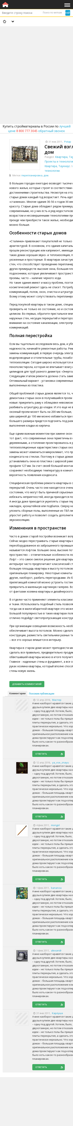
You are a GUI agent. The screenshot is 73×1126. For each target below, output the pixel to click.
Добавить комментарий (26, 684)
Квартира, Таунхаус (57, 166)
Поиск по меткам (52, 12)
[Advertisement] (36, 65)
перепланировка (31, 175)
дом (46, 175)
